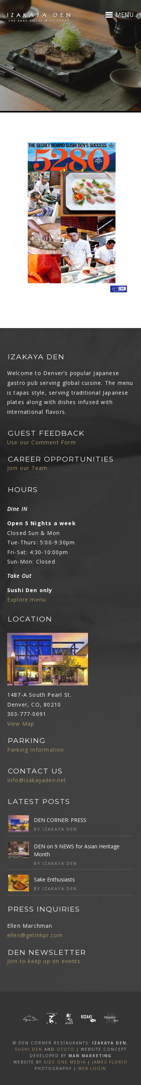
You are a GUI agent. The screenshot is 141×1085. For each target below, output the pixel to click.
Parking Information (35, 749)
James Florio (110, 1062)
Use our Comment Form (41, 442)
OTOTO (65, 1049)
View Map (21, 723)
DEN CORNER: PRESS (60, 820)
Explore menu (26, 599)
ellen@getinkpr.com (35, 935)
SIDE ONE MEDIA (65, 1062)
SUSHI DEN (28, 1049)
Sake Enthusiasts (54, 879)
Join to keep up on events (43, 961)
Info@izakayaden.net (37, 780)
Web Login (92, 1068)
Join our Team (27, 467)
